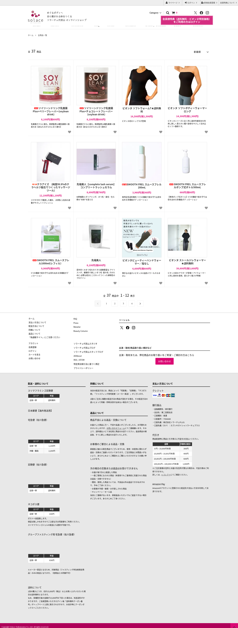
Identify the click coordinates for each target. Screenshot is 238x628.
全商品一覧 (42, 35)
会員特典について (229, 2)
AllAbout (77, 353)
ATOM (81, 357)
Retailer (131, 25)
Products (77, 25)
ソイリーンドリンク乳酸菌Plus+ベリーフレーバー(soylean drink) (51, 110)
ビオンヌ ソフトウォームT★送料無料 (141, 109)
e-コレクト (166, 472)
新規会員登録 (209, 2)
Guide (177, 25)
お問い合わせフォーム (116, 425)
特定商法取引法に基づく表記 (86, 361)
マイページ (172, 2)
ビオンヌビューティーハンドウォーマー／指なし (141, 261)
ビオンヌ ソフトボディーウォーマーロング (187, 109)
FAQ (97, 25)
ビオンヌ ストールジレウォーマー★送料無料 (187, 261)
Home (37, 25)
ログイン (191, 2)
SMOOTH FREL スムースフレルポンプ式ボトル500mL (187, 185)
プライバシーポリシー (83, 365)
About (55, 25)
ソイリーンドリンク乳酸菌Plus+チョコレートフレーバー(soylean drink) (96, 110)
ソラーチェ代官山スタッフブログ (88, 350)
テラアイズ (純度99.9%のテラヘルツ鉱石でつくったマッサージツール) (50, 186)
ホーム (30, 35)
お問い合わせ (164, 360)
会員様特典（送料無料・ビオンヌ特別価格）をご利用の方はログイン (187, 17)
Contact (198, 25)
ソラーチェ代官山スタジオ (85, 342)
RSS (75, 357)
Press (111, 25)
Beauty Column (156, 25)
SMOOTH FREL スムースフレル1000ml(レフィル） (50, 261)
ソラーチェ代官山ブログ (84, 346)
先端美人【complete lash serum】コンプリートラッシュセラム (96, 185)
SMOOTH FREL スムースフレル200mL (142, 185)
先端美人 (96, 259)
